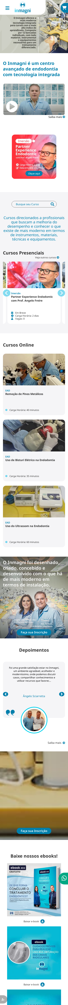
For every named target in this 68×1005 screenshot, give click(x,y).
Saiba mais (55, 116)
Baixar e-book (31, 921)
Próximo (62, 694)
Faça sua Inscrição (34, 632)
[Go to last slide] (6, 293)
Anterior (6, 694)
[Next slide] (61, 293)
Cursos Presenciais (23, 253)
